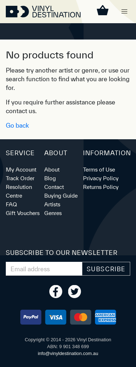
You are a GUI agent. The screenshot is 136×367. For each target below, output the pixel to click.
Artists (52, 204)
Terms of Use (99, 169)
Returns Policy (101, 187)
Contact (54, 187)
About (51, 169)
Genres (53, 213)
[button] (124, 11)
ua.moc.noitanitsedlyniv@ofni (68, 353)
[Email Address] (44, 269)
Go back (17, 125)
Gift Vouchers (23, 213)
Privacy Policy (101, 178)
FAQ (11, 204)
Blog (50, 178)
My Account (21, 169)
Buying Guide (61, 196)
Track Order (20, 178)
